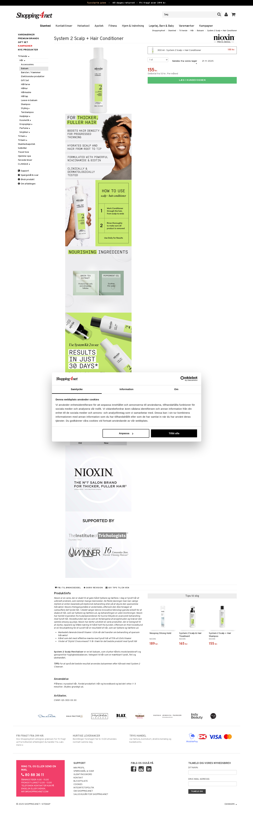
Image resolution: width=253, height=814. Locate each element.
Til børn (23, 140)
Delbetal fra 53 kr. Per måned (163, 73)
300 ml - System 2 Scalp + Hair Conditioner (192, 50)
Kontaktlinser (64, 26)
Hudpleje (25, 116)
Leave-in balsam (29, 100)
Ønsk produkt (26, 179)
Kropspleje (26, 124)
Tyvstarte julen (96, 2)
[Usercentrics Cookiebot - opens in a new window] (182, 378)
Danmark (231, 804)
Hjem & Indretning (133, 26)
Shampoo (25, 104)
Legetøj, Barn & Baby (161, 26)
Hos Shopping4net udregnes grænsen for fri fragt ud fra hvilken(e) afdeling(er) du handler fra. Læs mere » (41, 740)
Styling (25, 108)
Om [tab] (176, 389)
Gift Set (25, 80)
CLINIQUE (24, 164)
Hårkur (24, 88)
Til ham (22, 136)
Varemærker (186, 26)
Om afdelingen (27, 183)
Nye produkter (28, 49)
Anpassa (126, 433)
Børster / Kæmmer (31, 72)
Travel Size (23, 152)
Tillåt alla (174, 433)
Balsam (200, 30)
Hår (192, 30)
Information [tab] (127, 389)
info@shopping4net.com (34, 791)
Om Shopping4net (83, 791)
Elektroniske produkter (32, 76)
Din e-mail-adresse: (199, 779)
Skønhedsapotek (26, 144)
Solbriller (22, 148)
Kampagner (206, 26)
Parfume (25, 128)
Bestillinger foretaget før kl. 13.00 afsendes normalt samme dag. (98, 739)
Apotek (99, 26)
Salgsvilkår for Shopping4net (90, 794)
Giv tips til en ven (117, 587)
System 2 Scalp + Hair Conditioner (222, 30)
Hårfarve (25, 84)
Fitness (112, 26)
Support (23, 171)
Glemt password (82, 774)
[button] (233, 14)
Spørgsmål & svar (28, 175)
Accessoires (27, 64)
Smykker (24, 132)
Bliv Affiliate (80, 781)
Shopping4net (158, 30)
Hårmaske (26, 92)
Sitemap (46, 804)
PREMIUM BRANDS (28, 38)
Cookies (77, 784)
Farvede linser (25, 160)
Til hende (183, 30)
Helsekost (83, 26)
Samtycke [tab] (77, 389)
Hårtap (24, 96)
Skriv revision (93, 587)
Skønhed (45, 26)
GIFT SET (23, 42)
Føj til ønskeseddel (68, 587)
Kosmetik (25, 120)
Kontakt (78, 778)
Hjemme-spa (24, 156)
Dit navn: (193, 767)
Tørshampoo (27, 112)
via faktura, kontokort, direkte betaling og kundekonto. (154, 739)
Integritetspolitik (83, 787)
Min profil (79, 768)
